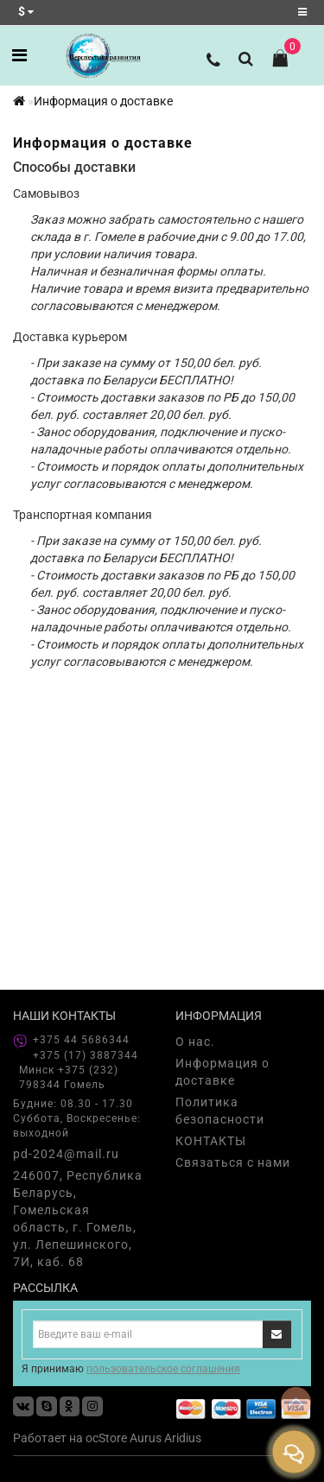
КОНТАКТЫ (210, 1141)
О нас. (195, 1041)
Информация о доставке (103, 101)
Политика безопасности (219, 1110)
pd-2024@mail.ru (66, 1154)
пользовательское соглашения (163, 1369)
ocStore (106, 1438)
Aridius (182, 1438)
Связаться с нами (232, 1162)
